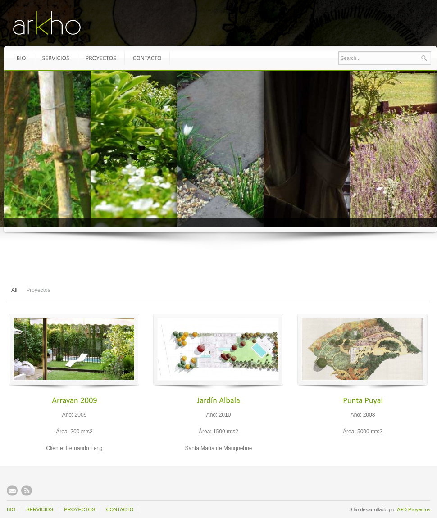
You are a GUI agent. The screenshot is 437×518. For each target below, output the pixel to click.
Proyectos (38, 290)
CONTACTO (120, 509)
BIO (11, 509)
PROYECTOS (79, 509)
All (14, 290)
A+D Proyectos (413, 509)
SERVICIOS (39, 509)
